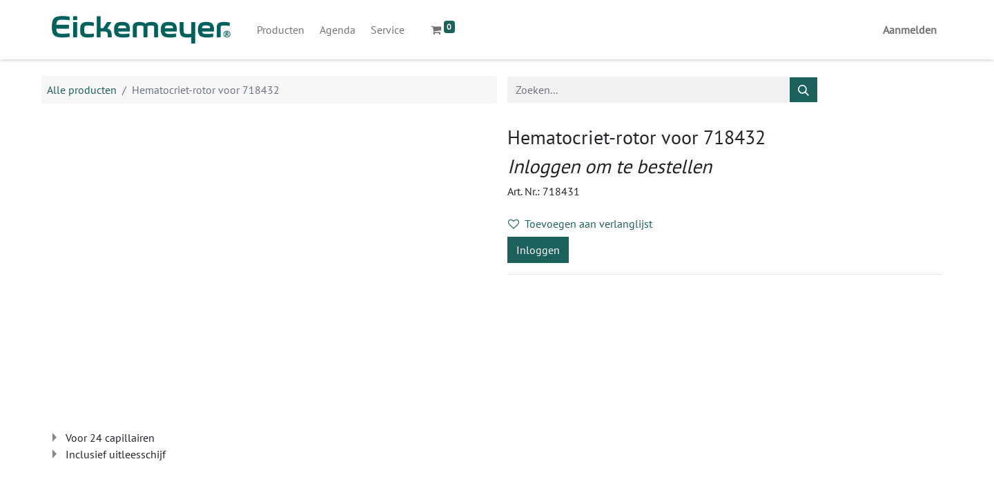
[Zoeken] (803, 90)
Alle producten (82, 90)
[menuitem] (280, 29)
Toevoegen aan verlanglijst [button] (580, 224)
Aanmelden (910, 30)
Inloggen (538, 250)
